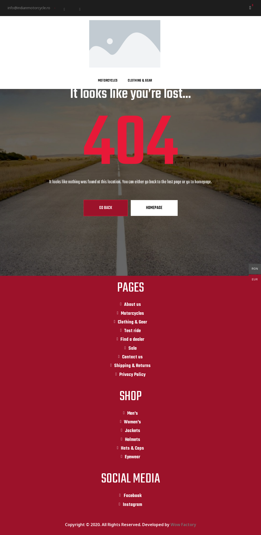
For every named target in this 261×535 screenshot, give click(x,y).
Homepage (154, 208)
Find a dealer (132, 339)
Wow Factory (183, 524)
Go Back (105, 208)
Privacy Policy (132, 375)
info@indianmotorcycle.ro (29, 7)
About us (132, 304)
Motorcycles (108, 81)
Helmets (132, 439)
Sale (132, 348)
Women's (132, 422)
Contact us (132, 357)
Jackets (132, 431)
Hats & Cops (132, 448)
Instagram (132, 504)
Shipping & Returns (132, 366)
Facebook (133, 496)
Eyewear (132, 457)
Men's (132, 413)
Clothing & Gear (140, 81)
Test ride (132, 331)
